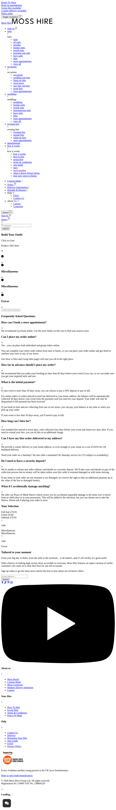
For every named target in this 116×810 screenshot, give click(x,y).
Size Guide (12, 741)
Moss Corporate (15, 684)
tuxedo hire (18, 135)
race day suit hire (21, 86)
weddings (11, 94)
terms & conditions (22, 162)
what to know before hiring (26, 173)
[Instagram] (11, 583)
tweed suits (18, 50)
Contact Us (18, 198)
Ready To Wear (8, 2)
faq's (15, 167)
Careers (17, 203)
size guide (18, 165)
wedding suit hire (21, 77)
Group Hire (12, 710)
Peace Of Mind (14, 715)
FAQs (16, 195)
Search (5, 229)
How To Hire (13, 707)
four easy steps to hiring (25, 176)
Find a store (7, 13)
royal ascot (18, 83)
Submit (5, 579)
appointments (13, 143)
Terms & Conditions (17, 713)
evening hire (13, 124)
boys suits (18, 56)
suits (9, 31)
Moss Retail (13, 679)
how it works (13, 146)
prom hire (18, 88)
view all (17, 64)
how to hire (18, 156)
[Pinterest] (8, 583)
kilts (15, 58)
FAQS (10, 743)
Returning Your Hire (17, 738)
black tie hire (19, 80)
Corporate (18, 206)
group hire (18, 159)
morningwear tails (22, 110)
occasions (12, 66)
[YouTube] (58, 662)
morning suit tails (21, 53)
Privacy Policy (14, 746)
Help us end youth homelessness (17, 775)
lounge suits (19, 47)
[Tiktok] (5, 583)
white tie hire (19, 137)
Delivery (11, 735)
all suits (17, 42)
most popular (19, 170)
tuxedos (17, 45)
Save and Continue (10, 310)
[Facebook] (2, 583)
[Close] (2, 789)
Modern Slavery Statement (20, 687)
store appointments (22, 61)
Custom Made (14, 682)
